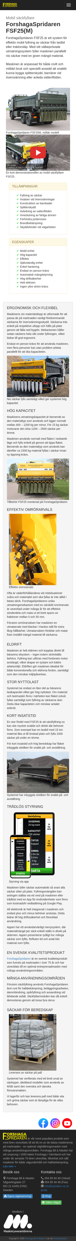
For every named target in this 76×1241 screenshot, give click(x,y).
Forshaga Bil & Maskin (35, 1238)
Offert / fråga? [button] (51, 1202)
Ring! (46, 1196)
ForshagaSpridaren (19, 958)
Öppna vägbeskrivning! (17, 1196)
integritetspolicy (60, 1238)
